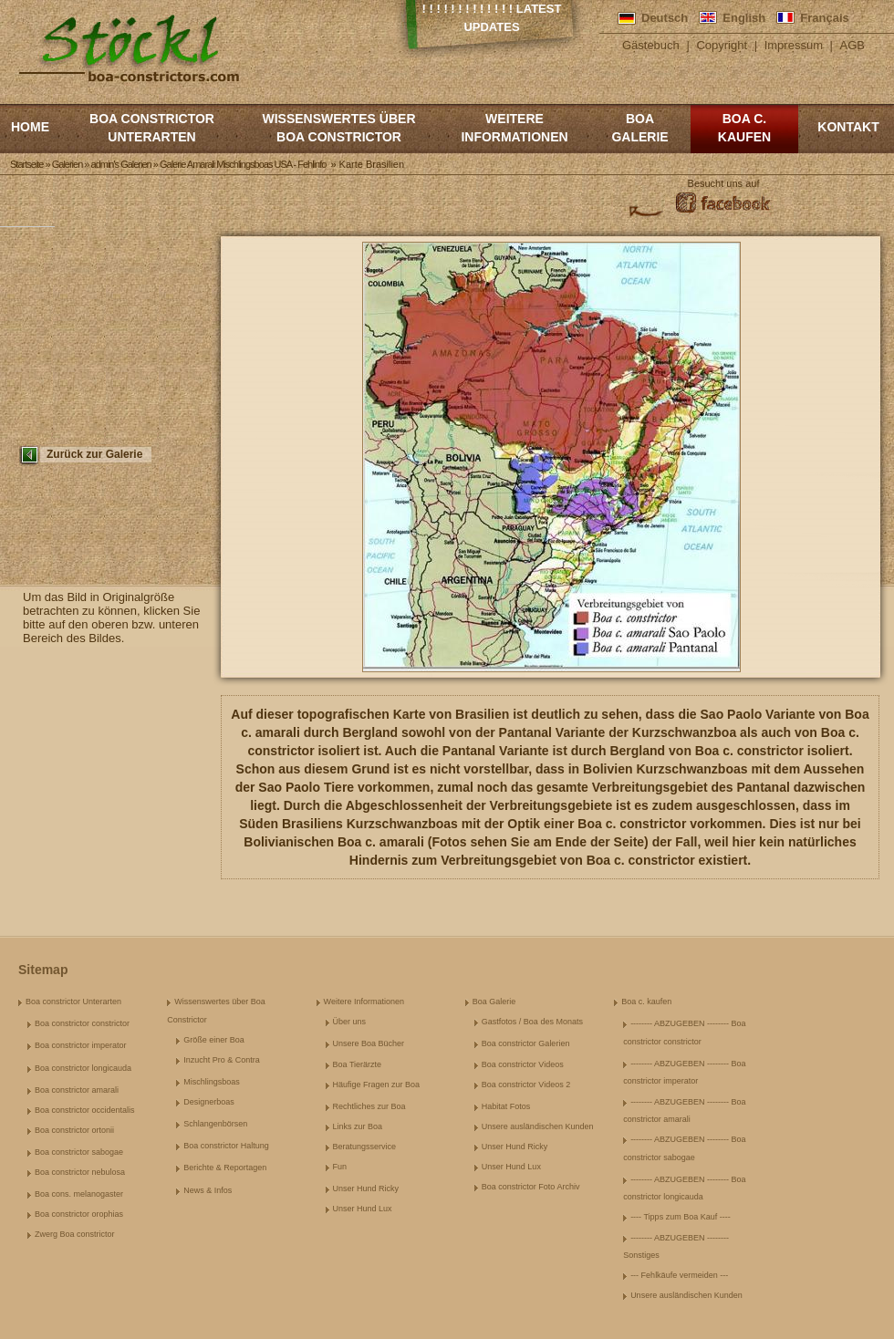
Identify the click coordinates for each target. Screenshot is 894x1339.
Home (30, 126)
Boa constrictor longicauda (83, 1068)
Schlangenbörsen (215, 1123)
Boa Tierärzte (357, 1064)
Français (824, 18)
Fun (340, 1166)
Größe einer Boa (213, 1039)
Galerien (67, 164)
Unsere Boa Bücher (369, 1043)
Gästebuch (651, 45)
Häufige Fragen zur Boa (377, 1084)
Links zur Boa (358, 1126)
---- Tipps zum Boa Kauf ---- (680, 1216)
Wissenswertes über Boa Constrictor (338, 127)
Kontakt (847, 126)
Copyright (721, 45)
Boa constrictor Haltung (226, 1145)
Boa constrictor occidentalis (85, 1110)
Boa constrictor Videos (523, 1064)
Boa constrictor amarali (77, 1090)
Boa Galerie (639, 127)
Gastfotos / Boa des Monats (532, 1021)
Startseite (26, 164)
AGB (852, 45)
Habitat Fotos (506, 1106)
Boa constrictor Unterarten (151, 127)
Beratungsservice (365, 1146)
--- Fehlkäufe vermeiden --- (679, 1275)
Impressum (793, 45)
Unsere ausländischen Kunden (538, 1126)
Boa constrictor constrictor (82, 1023)
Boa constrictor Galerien (526, 1043)
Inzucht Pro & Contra (221, 1059)
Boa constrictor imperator (81, 1045)
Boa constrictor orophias (79, 1214)
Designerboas (208, 1101)
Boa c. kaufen (744, 127)
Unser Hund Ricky (366, 1188)
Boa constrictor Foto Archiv (531, 1186)
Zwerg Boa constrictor (75, 1234)
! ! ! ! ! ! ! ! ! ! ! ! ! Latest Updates (492, 18)
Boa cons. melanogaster (79, 1194)
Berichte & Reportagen (224, 1167)
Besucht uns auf (724, 183)
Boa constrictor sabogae (79, 1152)
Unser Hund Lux (362, 1208)
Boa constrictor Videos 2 (526, 1084)
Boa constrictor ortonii (74, 1130)
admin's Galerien (121, 164)
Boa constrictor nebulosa (80, 1172)
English (743, 18)
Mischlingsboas (211, 1081)
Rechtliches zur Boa (369, 1106)
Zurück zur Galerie (94, 454)
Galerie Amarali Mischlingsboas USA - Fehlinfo (243, 164)
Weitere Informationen (514, 127)
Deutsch (664, 18)
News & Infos (207, 1190)
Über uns (350, 1021)
